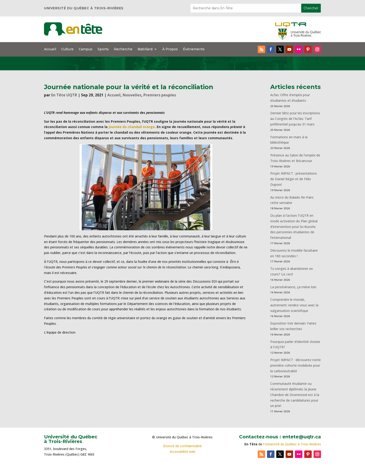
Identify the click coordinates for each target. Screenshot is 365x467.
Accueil (50, 49)
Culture (67, 49)
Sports (103, 49)
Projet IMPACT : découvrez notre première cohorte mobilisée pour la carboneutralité (295, 365)
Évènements (194, 49)
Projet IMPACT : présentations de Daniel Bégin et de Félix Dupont (293, 179)
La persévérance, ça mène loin (293, 287)
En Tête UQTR (64, 95)
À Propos (170, 49)
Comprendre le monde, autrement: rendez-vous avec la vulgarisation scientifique (294, 305)
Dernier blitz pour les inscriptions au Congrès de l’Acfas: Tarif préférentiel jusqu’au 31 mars (295, 118)
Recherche (123, 49)
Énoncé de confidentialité (182, 446)
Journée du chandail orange (131, 127)
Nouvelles (132, 95)
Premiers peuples (159, 95)
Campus (85, 49)
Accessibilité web (182, 451)
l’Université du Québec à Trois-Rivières (292, 444)
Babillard (145, 49)
